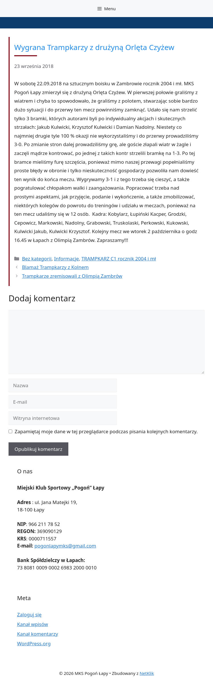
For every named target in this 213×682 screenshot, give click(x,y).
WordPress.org (34, 643)
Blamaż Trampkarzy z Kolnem (55, 267)
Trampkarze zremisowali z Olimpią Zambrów (72, 276)
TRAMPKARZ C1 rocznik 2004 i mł (118, 258)
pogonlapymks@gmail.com (65, 545)
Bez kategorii (37, 258)
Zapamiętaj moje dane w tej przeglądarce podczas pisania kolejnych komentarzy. (106, 431)
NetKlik (147, 673)
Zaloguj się (29, 614)
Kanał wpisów (32, 624)
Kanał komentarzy (37, 634)
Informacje (66, 258)
